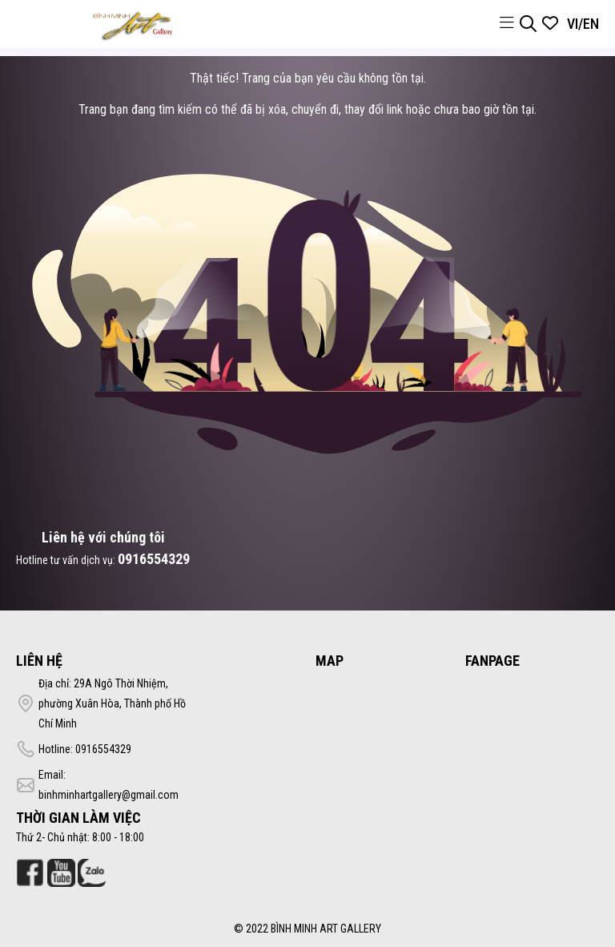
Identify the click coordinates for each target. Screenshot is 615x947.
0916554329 (154, 558)
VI (572, 23)
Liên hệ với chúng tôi (103, 537)
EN (591, 23)
